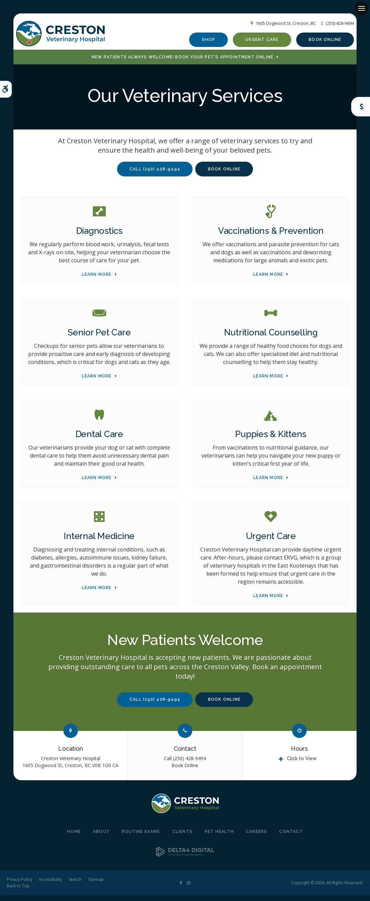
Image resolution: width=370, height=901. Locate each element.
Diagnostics (99, 236)
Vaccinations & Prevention (271, 236)
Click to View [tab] (302, 764)
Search (75, 885)
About (101, 837)
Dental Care (99, 440)
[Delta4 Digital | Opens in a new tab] (185, 860)
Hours (299, 754)
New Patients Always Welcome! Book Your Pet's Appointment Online (183, 62)
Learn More (97, 279)
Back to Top (18, 891)
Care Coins (359, 107)
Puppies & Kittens (270, 440)
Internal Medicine (99, 541)
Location (70, 754)
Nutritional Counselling (271, 338)
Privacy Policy (19, 885)
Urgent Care (257, 41)
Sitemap (96, 885)
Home (74, 837)
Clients (182, 837)
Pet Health (219, 837)
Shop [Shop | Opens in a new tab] (204, 41)
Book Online (321, 41)
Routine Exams (141, 837)
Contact (185, 754)
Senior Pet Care (99, 338)
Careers (256, 837)
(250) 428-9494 (336, 24)
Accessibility (50, 885)
